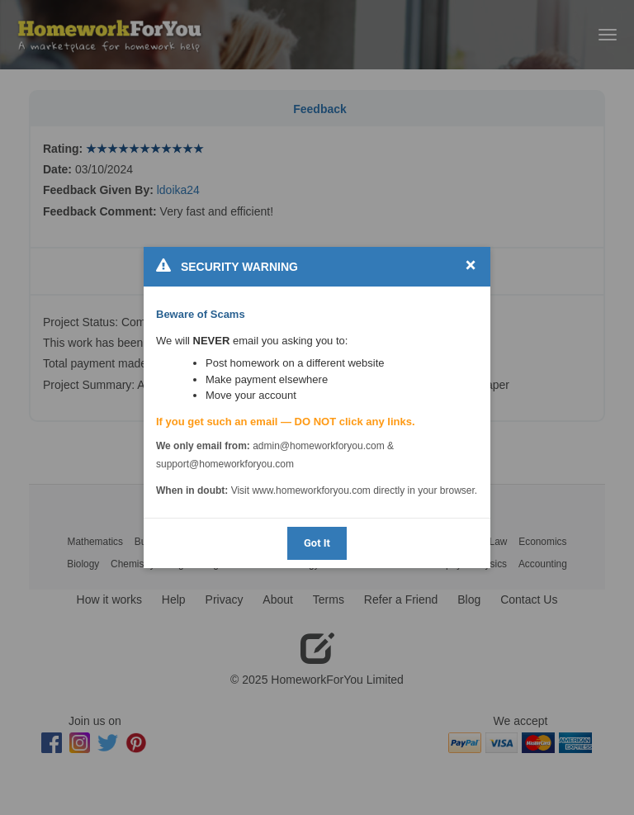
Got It (317, 543)
